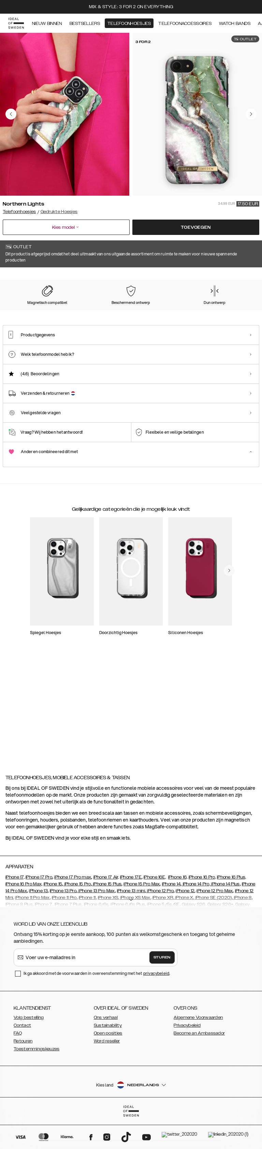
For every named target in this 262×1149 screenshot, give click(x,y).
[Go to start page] (16, 23)
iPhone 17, (15, 911)
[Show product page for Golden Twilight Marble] (195, 310)
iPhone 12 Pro (160, 925)
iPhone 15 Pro (77, 918)
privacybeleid (156, 1007)
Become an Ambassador (199, 1067)
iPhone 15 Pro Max (141, 918)
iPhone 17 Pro (39, 911)
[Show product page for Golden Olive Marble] (230, 310)
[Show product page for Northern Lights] (19, 310)
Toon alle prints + (242, 277)
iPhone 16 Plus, (231, 911)
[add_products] (71, 633)
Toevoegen (195, 227)
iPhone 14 (171, 918)
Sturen (162, 991)
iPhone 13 (38, 925)
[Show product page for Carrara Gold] (89, 310)
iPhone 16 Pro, (202, 911)
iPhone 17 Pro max (72, 911)
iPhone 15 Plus (107, 918)
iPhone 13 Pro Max (96, 925)
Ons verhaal (106, 1051)
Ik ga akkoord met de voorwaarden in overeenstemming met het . (97, 1007)
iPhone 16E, (155, 911)
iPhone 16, (178, 911)
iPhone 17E (131, 911)
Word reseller (107, 1075)
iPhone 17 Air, (106, 911)
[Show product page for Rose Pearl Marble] (54, 310)
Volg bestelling (29, 1051)
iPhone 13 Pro (63, 925)
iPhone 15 (53, 918)
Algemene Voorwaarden (198, 1051)
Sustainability (108, 1059)
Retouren (23, 1075)
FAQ (18, 1067)
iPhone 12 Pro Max (214, 925)
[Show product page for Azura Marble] (124, 310)
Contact (22, 1059)
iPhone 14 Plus (225, 918)
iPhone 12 (185, 925)
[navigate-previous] (229, 722)
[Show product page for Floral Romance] (160, 310)
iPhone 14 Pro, (195, 918)
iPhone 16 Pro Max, (23, 918)
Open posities (108, 1067)
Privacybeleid (187, 1059)
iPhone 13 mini (131, 925)
